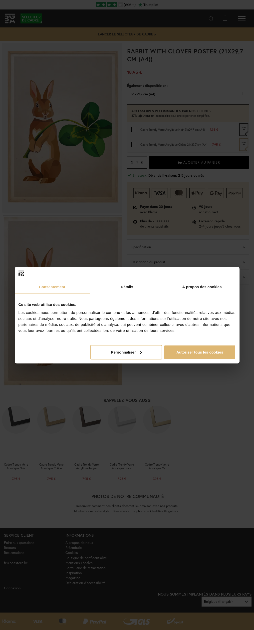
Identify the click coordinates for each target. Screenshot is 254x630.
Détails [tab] (127, 287)
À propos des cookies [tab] (202, 287)
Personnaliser (126, 352)
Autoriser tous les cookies (199, 352)
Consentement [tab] (52, 287)
